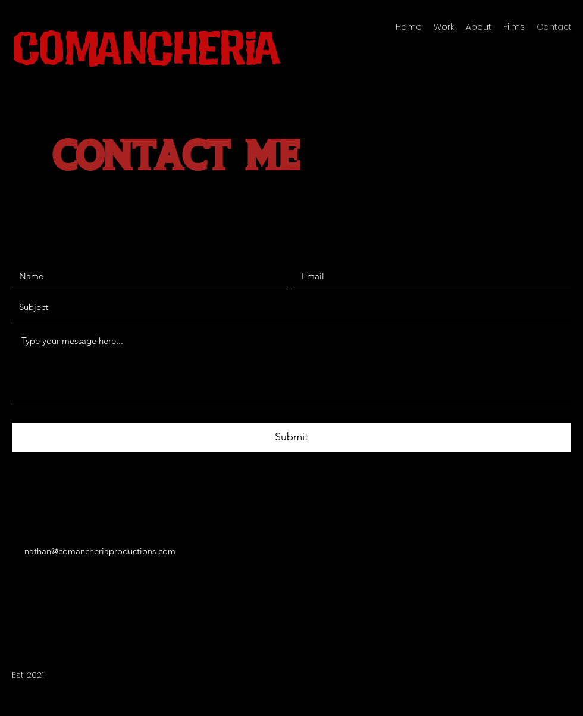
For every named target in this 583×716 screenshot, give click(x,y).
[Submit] (291, 437)
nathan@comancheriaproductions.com (99, 550)
